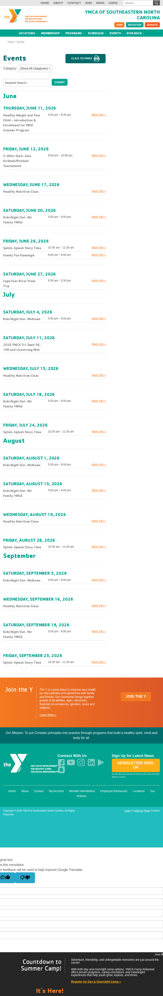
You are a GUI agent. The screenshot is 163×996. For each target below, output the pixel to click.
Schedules (97, 33)
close (159, 954)
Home (45, 3)
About (58, 3)
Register (134, 24)
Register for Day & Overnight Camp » (96, 981)
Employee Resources (113, 790)
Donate (152, 24)
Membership (51, 33)
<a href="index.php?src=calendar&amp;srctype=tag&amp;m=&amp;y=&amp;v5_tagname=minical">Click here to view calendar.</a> (136, 80)
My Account (56, 790)
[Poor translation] (25, 877)
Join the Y (136, 696)
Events (116, 33)
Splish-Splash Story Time (22, 248)
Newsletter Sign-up (136, 765)
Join (119, 24)
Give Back (135, 33)
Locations (28, 33)
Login (113, 3)
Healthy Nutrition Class (21, 191)
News (100, 3)
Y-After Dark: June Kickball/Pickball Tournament (17, 161)
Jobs (88, 3)
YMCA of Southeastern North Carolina (122, 14)
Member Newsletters (82, 790)
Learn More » (48, 715)
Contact (74, 3)
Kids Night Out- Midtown (21, 319)
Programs (74, 33)
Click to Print (85, 58)
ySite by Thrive (142, 810)
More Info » (99, 114)
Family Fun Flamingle (19, 255)
